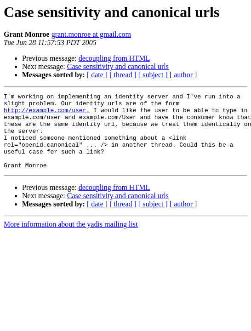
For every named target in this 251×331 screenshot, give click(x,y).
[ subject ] (153, 75)
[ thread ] (123, 75)
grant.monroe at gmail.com (91, 34)
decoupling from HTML (114, 58)
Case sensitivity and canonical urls (118, 66)
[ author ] (183, 75)
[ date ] (97, 75)
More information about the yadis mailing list (71, 239)
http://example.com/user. (47, 114)
